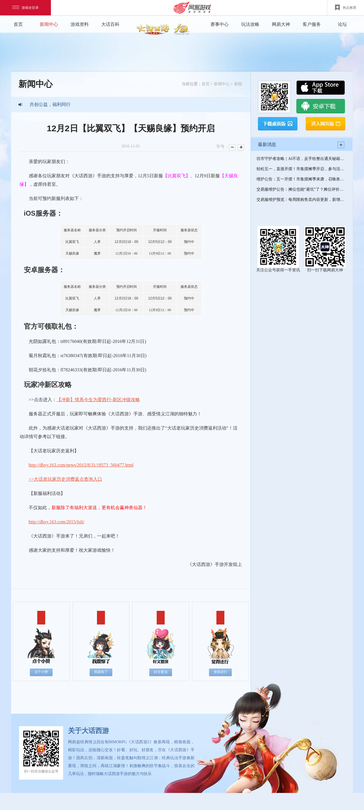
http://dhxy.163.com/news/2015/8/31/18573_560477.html (81, 465)
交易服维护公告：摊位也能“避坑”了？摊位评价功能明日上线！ (302, 189)
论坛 (342, 24)
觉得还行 (220, 672)
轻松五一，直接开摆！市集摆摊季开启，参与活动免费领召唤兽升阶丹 (302, 169)
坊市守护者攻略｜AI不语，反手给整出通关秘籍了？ (302, 159)
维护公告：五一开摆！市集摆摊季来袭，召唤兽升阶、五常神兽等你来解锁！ (302, 179)
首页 (18, 24)
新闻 (238, 84)
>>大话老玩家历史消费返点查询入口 (65, 479)
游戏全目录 (25, 8)
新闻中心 (49, 24)
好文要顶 (160, 672)
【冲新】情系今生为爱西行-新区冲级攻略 (98, 399)
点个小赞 (41, 672)
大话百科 (110, 24)
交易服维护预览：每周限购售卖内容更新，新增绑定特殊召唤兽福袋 (302, 199)
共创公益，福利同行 (50, 104)
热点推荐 (345, 7)
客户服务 (312, 24)
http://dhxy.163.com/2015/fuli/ (56, 521)
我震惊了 (101, 672)
